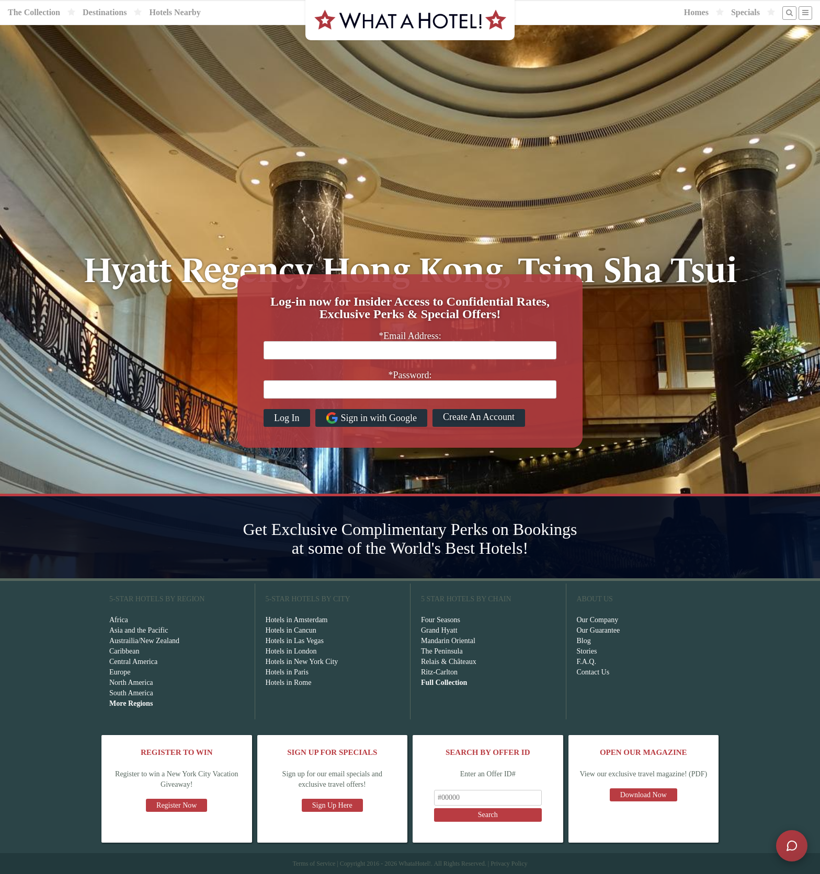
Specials (745, 12)
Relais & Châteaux (448, 662)
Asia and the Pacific (138, 630)
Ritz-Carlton (439, 672)
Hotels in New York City (302, 662)
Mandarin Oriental (448, 641)
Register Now (176, 805)
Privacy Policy (509, 863)
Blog (584, 641)
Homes (696, 12)
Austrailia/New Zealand (144, 641)
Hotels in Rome (289, 682)
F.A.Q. (586, 662)
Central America (133, 662)
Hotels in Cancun (291, 630)
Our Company (598, 620)
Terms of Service (313, 863)
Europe (119, 672)
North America (131, 682)
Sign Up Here (332, 805)
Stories (587, 651)
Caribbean (124, 651)
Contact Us (593, 672)
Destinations (105, 12)
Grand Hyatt (439, 630)
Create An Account (479, 417)
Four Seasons (440, 620)
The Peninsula (442, 651)
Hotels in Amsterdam (297, 620)
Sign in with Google (371, 418)
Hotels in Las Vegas (295, 641)
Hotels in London (291, 651)
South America (131, 693)
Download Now (643, 795)
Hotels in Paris (287, 672)
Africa (118, 620)
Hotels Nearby (174, 12)
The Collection (34, 12)
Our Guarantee (598, 630)
